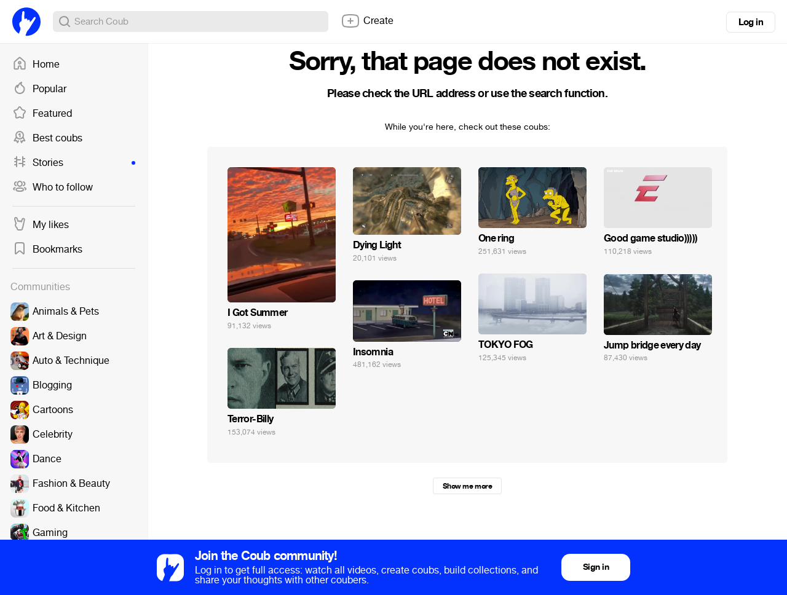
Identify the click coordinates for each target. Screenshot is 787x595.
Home (36, 64)
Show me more (467, 486)
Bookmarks (47, 249)
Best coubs (47, 138)
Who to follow (52, 187)
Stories (73, 162)
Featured (42, 113)
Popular (39, 89)
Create (367, 21)
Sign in (596, 567)
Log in (750, 22)
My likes (40, 225)
